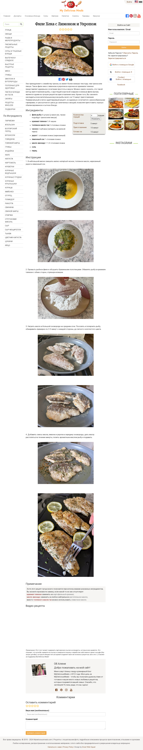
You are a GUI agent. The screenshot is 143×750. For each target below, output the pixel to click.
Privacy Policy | (69, 747)
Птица (8, 30)
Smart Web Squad (88, 747)
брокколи (10, 135)
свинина (9, 207)
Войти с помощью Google (123, 65)
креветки (9, 167)
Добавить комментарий (36, 733)
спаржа (9, 215)
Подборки (10, 109)
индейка (9, 151)
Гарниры (85, 16)
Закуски (96, 16)
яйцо (7, 245)
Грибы (8, 75)
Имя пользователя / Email (119, 29)
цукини (9, 241)
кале (7, 155)
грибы (8, 147)
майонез (9, 192)
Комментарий (32, 719)
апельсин (10, 125)
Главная (6, 16)
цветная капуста (13, 237)
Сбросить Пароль (130, 53)
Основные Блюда (32, 16)
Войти (129, 2)
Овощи (8, 34)
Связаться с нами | (55, 747)
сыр (7, 226)
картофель (10, 163)
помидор (9, 199)
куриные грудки (13, 177)
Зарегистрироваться (117, 58)
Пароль (111, 38)
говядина (10, 139)
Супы (45, 16)
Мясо (7, 71)
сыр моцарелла (13, 230)
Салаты (75, 16)
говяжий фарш (12, 143)
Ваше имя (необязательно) (37, 710)
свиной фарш (12, 211)
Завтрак (54, 16)
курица (8, 188)
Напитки (65, 16)
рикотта (9, 203)
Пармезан (10, 121)
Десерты (17, 16)
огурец (8, 196)
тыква (8, 234)
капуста (9, 159)
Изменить (95, 119)
